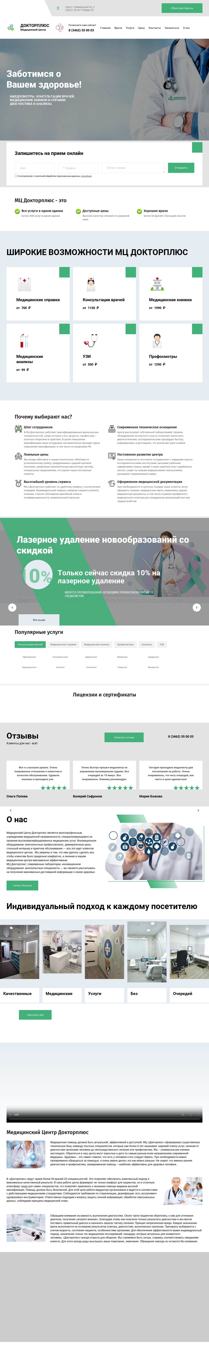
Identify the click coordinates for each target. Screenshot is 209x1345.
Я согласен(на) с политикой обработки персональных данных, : (55, 176)
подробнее (86, 176)
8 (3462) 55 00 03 (81, 30)
